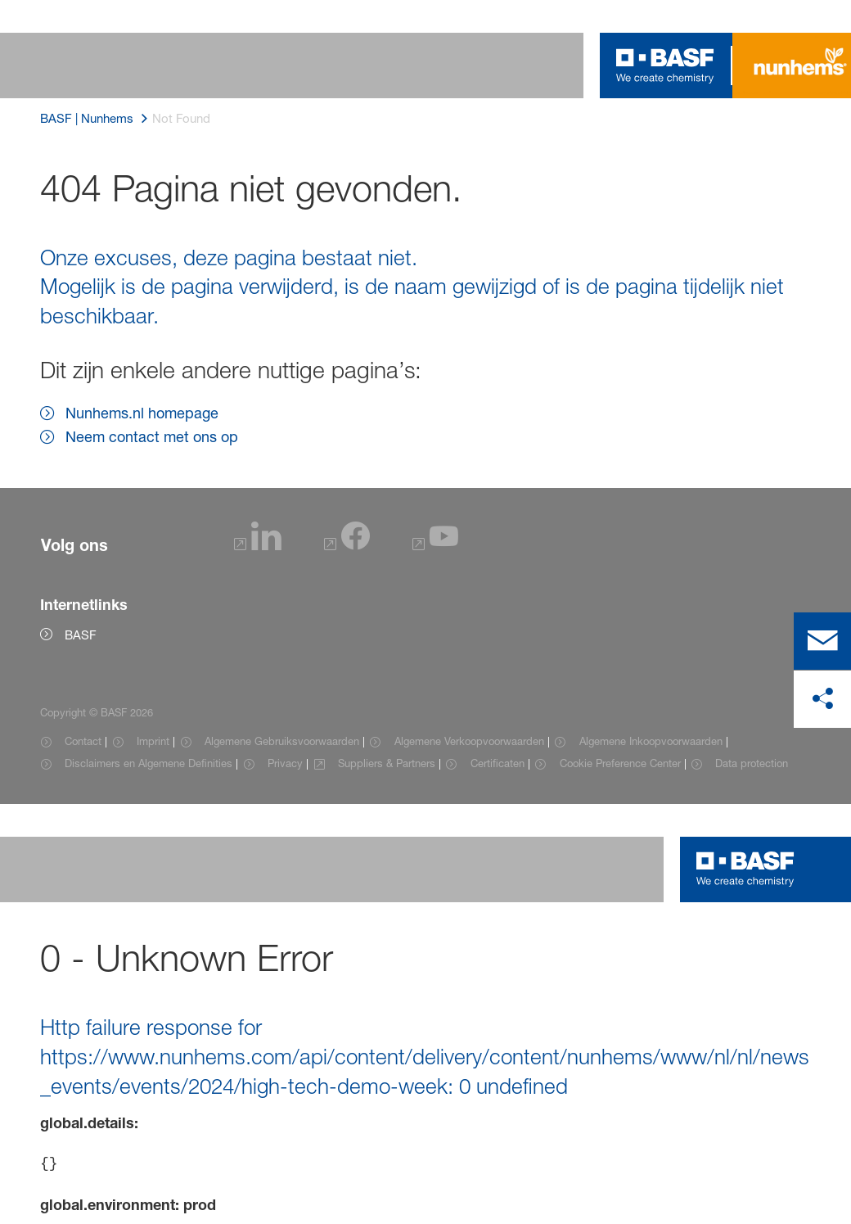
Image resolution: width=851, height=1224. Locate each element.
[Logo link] (665, 65)
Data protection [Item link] (751, 763)
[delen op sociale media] (822, 699)
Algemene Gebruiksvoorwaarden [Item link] (282, 740)
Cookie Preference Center (620, 763)
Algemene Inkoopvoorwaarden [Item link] (651, 740)
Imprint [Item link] (153, 740)
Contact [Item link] (83, 740)
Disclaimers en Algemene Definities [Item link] (148, 763)
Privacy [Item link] (285, 763)
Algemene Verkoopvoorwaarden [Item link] (469, 740)
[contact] (822, 641)
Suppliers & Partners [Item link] (386, 763)
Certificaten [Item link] (498, 763)
